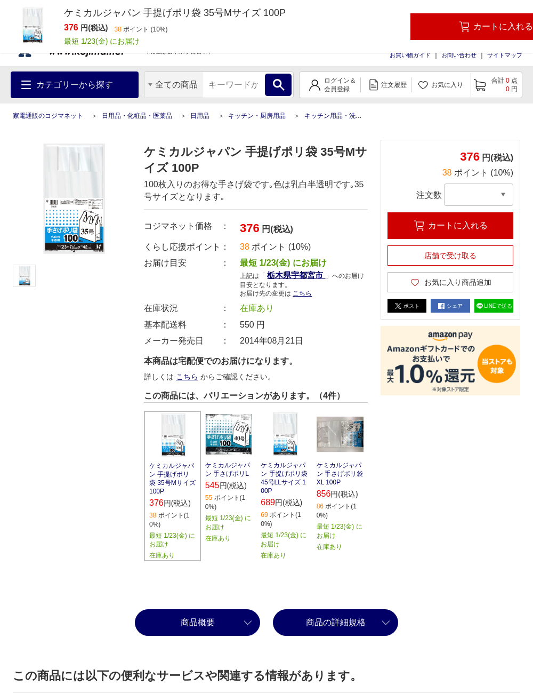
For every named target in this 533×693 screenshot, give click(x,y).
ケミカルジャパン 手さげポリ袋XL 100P (340, 473)
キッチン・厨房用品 (257, 116)
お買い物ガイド (410, 55)
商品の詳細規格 (336, 622)
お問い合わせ (459, 55)
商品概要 (198, 622)
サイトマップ (504, 55)
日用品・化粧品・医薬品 (137, 116)
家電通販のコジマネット (48, 116)
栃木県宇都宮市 (296, 275)
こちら (302, 293)
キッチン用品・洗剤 (333, 116)
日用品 (199, 116)
